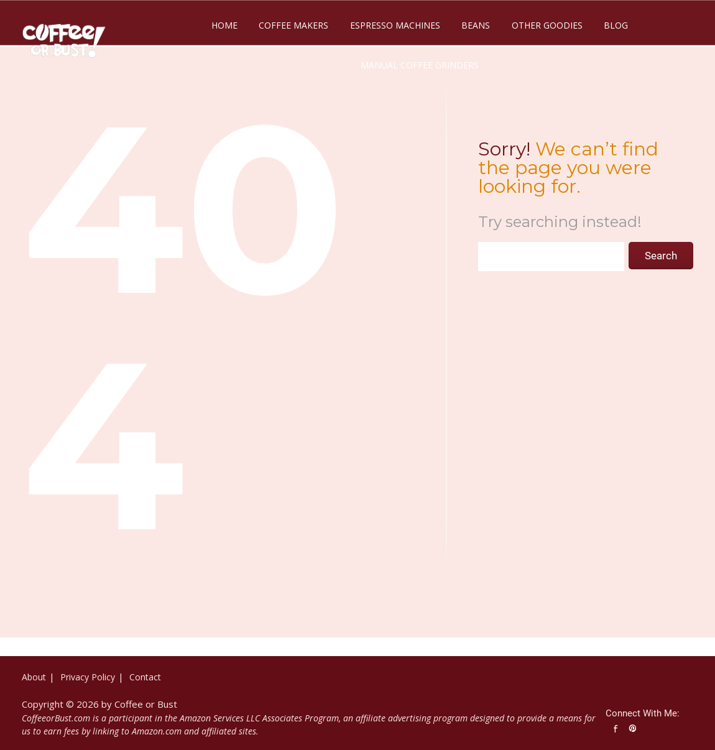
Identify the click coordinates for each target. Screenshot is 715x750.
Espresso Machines (395, 25)
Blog (616, 25)
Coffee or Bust (145, 704)
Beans (475, 25)
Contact (145, 677)
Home (224, 25)
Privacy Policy (87, 677)
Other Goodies (547, 25)
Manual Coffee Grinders (420, 65)
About (34, 677)
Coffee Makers (293, 25)
